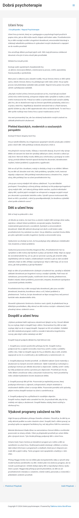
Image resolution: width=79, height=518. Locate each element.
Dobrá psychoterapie (22, 5)
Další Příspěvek (68, 486)
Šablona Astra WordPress (60, 506)
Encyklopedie (14, 29)
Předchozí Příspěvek (12, 486)
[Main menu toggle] (73, 5)
